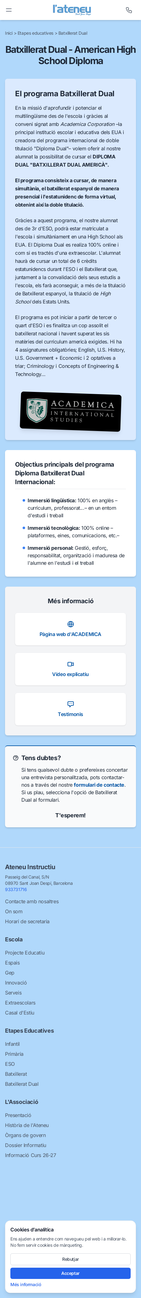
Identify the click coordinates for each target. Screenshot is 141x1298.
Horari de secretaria (27, 921)
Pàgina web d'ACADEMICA (70, 628)
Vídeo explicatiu (70, 668)
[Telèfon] (129, 10)
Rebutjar (70, 1259)
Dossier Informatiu (25, 1145)
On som (14, 911)
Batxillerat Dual (72, 33)
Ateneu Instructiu (30, 867)
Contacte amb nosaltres (31, 901)
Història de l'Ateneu (27, 1125)
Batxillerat (16, 1074)
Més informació (25, 1284)
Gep (9, 973)
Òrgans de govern (25, 1135)
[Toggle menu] (9, 10)
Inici (9, 33)
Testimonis (70, 708)
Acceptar (70, 1273)
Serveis (13, 993)
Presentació (18, 1115)
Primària (14, 1054)
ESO (10, 1064)
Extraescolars (20, 1003)
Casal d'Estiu (19, 1013)
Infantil (12, 1044)
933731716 (16, 889)
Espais (12, 963)
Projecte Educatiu (24, 953)
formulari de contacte (99, 785)
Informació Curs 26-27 (30, 1155)
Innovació (16, 983)
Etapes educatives (36, 33)
